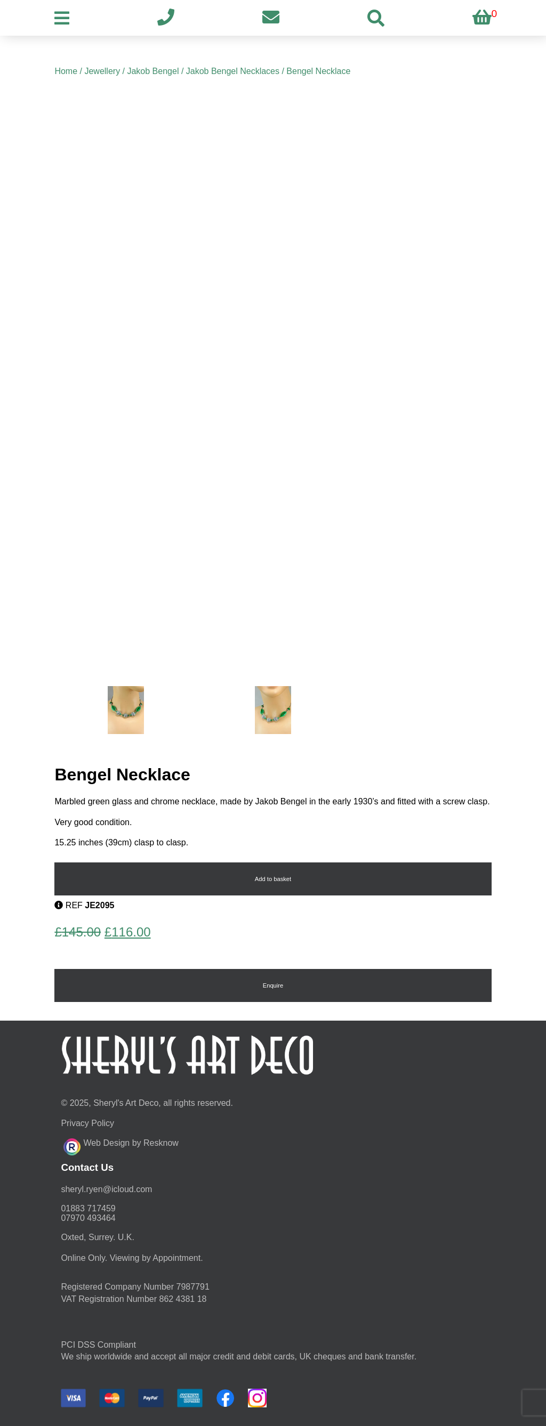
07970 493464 (88, 1218)
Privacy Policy (87, 1123)
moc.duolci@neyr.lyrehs (106, 1189)
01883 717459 (88, 1208)
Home (65, 71)
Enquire (273, 985)
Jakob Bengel (153, 71)
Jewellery (102, 71)
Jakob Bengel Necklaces (232, 71)
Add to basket (273, 879)
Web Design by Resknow (120, 1145)
